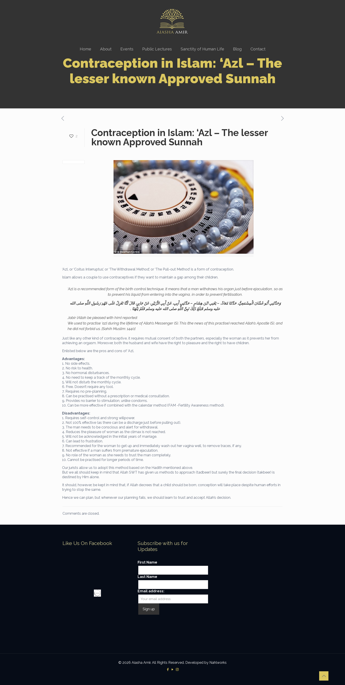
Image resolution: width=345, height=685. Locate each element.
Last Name (147, 577)
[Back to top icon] (323, 676)
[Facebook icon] (168, 670)
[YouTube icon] (172, 670)
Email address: (151, 591)
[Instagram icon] (177, 670)
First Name (147, 562)
